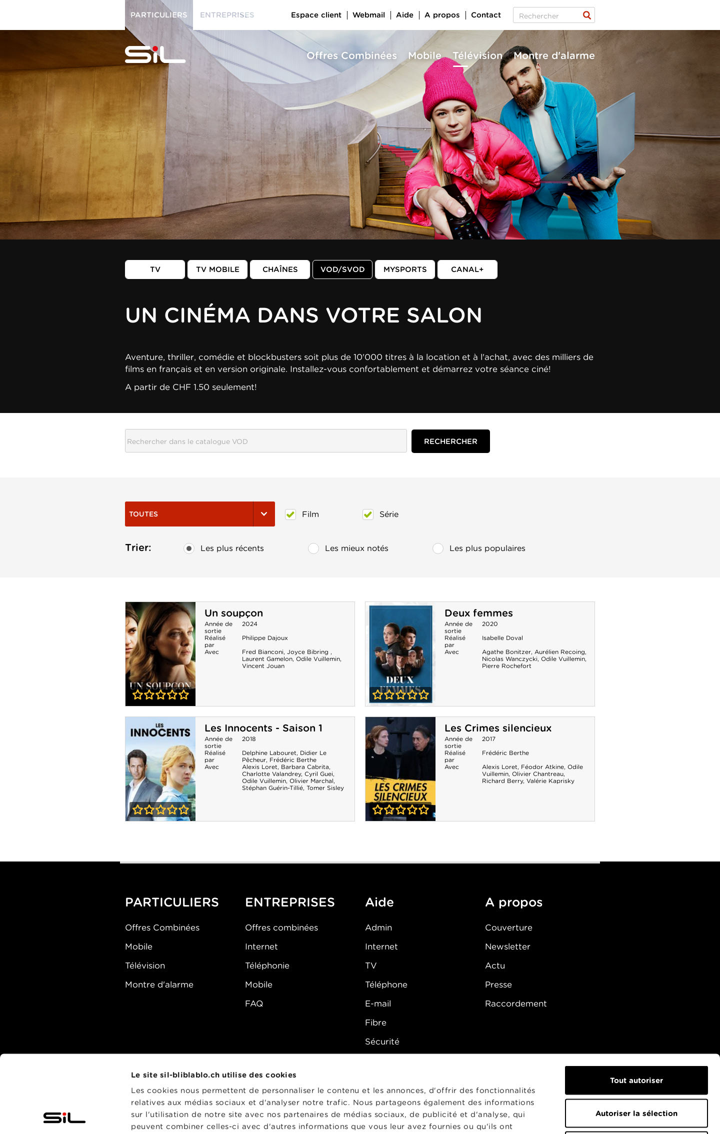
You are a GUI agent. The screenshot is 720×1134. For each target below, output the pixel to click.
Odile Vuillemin (318, 658)
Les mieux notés (348, 549)
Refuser (636, 1068)
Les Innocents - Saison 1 (263, 728)
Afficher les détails (563, 1114)
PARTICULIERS (172, 902)
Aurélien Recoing (559, 652)
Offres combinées (281, 927)
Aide (405, 15)
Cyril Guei (318, 774)
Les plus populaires (479, 549)
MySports (405, 269)
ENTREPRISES (290, 902)
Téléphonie (267, 965)
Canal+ (467, 269)
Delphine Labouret (269, 752)
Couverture (508, 927)
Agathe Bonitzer (506, 652)
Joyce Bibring (308, 652)
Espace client (316, 15)
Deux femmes (478, 613)
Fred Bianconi (263, 652)
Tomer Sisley (325, 788)
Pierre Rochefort (507, 666)
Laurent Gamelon (267, 658)
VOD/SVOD (342, 269)
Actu (495, 965)
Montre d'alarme (554, 56)
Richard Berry (502, 780)
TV (155, 269)
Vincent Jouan (263, 666)
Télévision (477, 56)
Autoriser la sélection (637, 1036)
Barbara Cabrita (305, 766)
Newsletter (507, 947)
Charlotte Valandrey (271, 774)
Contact (486, 15)
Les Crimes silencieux (498, 728)
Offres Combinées (351, 56)
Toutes (200, 514)
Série (380, 515)
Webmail (368, 15)
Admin (378, 927)
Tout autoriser (636, 1003)
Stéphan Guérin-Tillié (272, 788)
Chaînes (280, 269)
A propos (442, 15)
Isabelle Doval (502, 638)
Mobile (425, 56)
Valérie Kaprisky (550, 780)
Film (302, 515)
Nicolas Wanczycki (510, 658)
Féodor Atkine (542, 766)
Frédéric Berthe (293, 760)
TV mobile (218, 269)
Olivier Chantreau (538, 774)
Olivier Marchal (312, 780)
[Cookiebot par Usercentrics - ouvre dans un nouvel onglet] (64, 1114)
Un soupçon (233, 613)
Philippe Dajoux (265, 638)
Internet (261, 947)
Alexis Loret (260, 766)
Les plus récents (224, 549)
